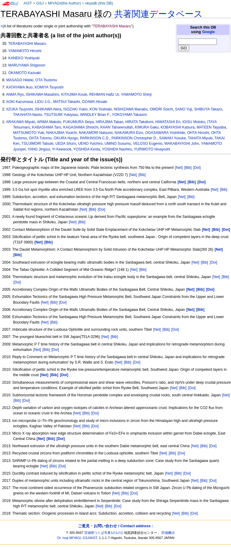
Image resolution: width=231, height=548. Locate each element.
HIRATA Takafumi (139, 122)
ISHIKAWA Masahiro (42, 94)
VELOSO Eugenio (147, 143)
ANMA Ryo (15, 94)
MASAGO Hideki (19, 80)
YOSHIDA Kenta (86, 149)
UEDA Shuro (65, 143)
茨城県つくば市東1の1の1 (103, 532)
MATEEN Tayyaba (211, 127)
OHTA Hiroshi (198, 133)
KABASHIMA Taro (46, 127)
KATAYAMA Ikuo (19, 87)
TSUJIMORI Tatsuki (38, 143)
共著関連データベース (158, 14)
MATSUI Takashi (66, 102)
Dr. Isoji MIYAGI (69, 538)
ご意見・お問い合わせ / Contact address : (115, 526)
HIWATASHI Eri (167, 122)
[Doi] (197, 168)
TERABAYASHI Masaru (27, 44)
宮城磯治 (167, 532)
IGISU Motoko (193, 122)
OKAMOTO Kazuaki (24, 73)
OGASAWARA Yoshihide (165, 133)
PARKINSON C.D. (94, 138)
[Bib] (188, 168)
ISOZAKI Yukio (75, 109)
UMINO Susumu (117, 143)
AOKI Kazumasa (19, 102)
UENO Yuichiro (90, 143)
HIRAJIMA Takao (109, 122)
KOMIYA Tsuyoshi (49, 87)
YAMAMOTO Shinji (136, 94)
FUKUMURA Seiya (78, 122)
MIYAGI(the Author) (64, 3)
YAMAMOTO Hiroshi (24, 51)
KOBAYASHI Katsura (178, 127)
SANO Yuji (183, 109)
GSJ (40, 3)
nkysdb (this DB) (99, 3)
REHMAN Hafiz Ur (104, 94)
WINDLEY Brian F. (95, 115)
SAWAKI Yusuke (172, 138)
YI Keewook (62, 149)
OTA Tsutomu (46, 80)
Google (208, 32)
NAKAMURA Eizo (129, 133)
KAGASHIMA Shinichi (80, 127)
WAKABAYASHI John (181, 143)
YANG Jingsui (39, 149)
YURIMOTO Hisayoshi (152, 149)
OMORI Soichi (161, 109)
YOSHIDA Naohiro (117, 149)
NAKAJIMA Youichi (61, 133)
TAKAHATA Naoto (27, 115)
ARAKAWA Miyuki (20, 122)
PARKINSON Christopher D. (134, 138)
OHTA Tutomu (40, 138)
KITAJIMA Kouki (74, 94)
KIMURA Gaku (147, 127)
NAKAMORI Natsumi (95, 133)
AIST (27, 3)
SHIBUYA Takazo (208, 109)
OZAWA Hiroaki (94, 102)
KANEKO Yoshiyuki (23, 58)
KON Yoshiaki (101, 109)
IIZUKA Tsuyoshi (19, 109)
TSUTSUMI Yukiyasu (61, 115)
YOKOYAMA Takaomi (129, 115)
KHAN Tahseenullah (116, 127)
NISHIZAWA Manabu (131, 109)
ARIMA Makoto (49, 122)
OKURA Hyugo (66, 138)
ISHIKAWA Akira (48, 109)
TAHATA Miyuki (200, 138)
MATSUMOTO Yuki (29, 133)
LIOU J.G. (43, 102)
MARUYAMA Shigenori (26, 65)
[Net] (179, 168)
